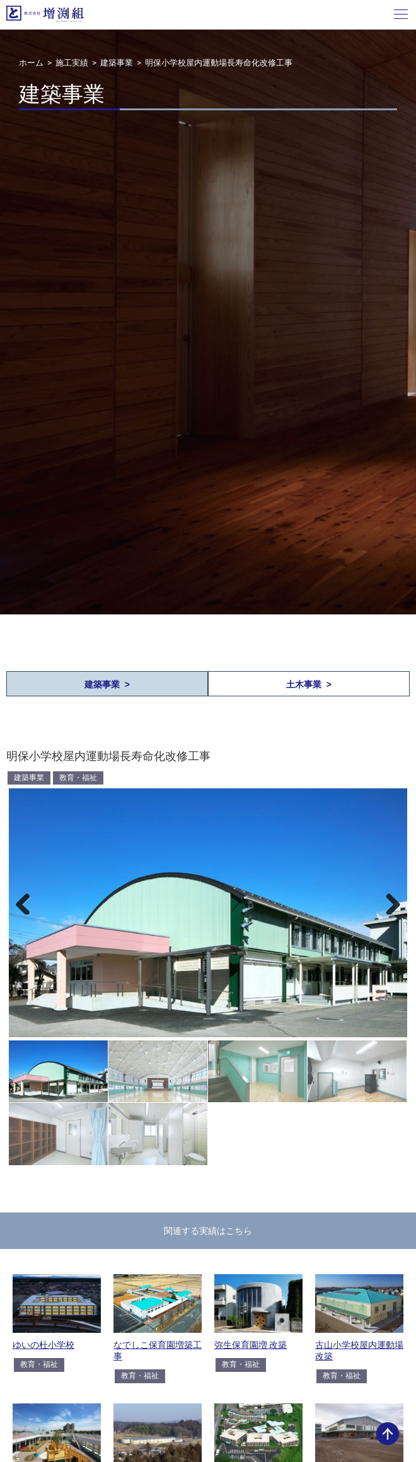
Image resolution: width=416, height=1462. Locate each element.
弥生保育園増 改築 (250, 1345)
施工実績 (71, 62)
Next (388, 901)
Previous (27, 901)
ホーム (31, 62)
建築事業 (116, 62)
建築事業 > (107, 684)
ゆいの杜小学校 (43, 1345)
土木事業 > (309, 684)
